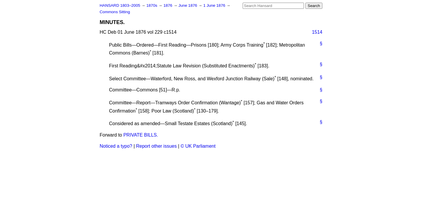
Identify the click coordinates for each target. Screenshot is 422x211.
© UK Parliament (198, 146)
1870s (152, 5)
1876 (168, 5)
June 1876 (188, 5)
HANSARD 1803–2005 (120, 5)
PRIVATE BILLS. (140, 134)
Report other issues (156, 146)
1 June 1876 (215, 5)
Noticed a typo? (116, 146)
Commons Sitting (115, 12)
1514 (317, 32)
